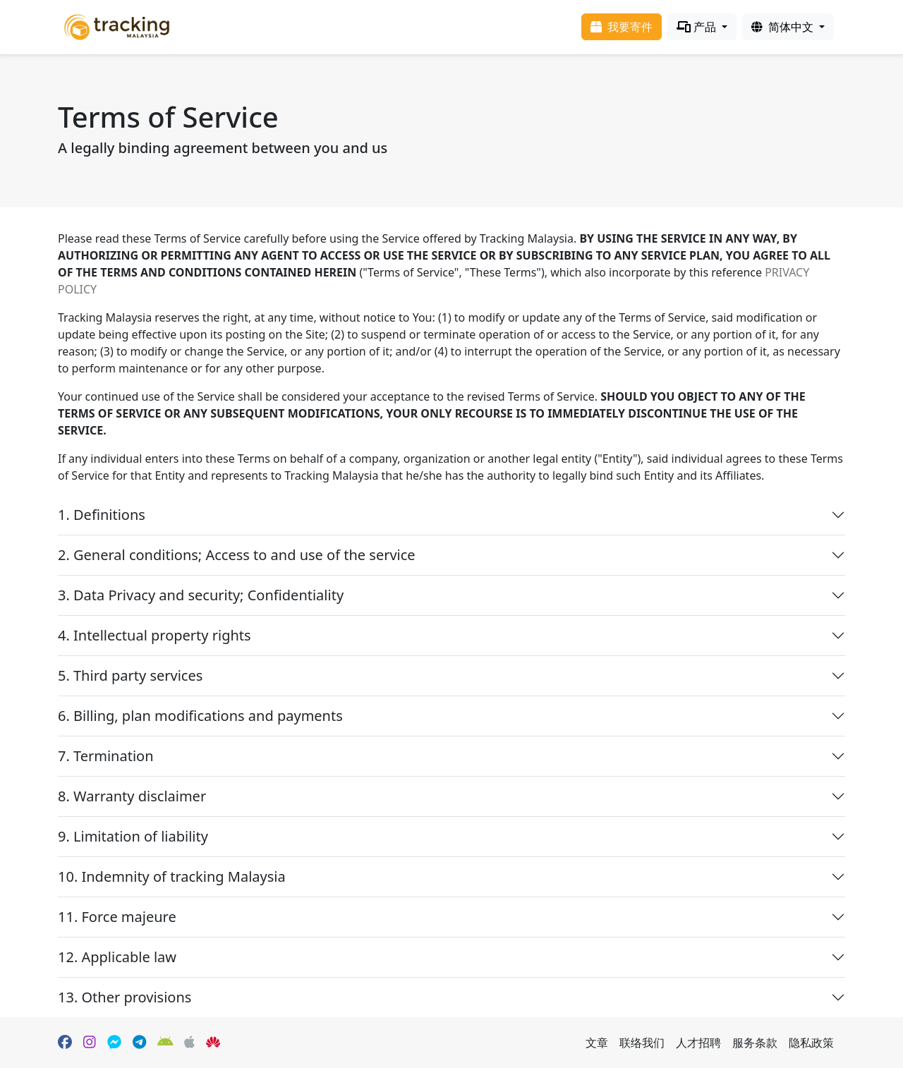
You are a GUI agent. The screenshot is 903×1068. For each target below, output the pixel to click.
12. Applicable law (117, 956)
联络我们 (642, 1042)
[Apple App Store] (189, 1042)
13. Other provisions (124, 997)
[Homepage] (117, 25)
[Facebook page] (65, 1042)
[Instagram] (89, 1042)
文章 (597, 1042)
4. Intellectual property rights (154, 635)
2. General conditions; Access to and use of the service (237, 554)
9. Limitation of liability (133, 836)
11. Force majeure (117, 916)
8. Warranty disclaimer (132, 796)
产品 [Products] (698, 27)
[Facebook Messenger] (114, 1042)
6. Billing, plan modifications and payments (200, 715)
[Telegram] (139, 1042)
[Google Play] (165, 1042)
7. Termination (106, 755)
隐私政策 (811, 1042)
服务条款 (754, 1042)
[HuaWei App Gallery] (213, 1042)
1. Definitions (101, 514)
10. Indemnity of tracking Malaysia (172, 876)
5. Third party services (130, 675)
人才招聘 (698, 1042)
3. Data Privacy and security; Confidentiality (201, 595)
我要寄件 (621, 27)
